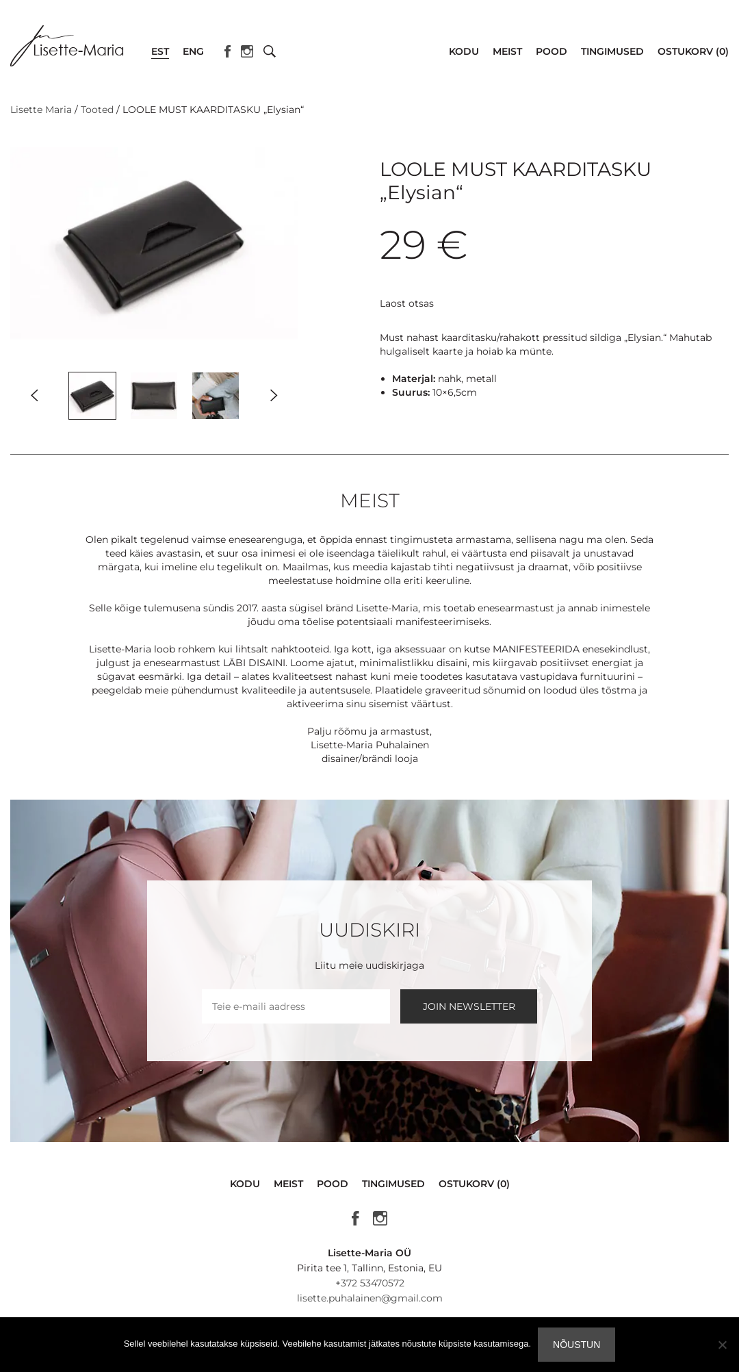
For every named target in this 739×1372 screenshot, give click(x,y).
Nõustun (576, 1344)
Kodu (464, 51)
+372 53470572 (369, 1283)
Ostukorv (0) (693, 51)
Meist (507, 51)
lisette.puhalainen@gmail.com (370, 1298)
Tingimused (612, 51)
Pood (551, 51)
